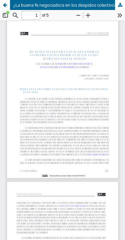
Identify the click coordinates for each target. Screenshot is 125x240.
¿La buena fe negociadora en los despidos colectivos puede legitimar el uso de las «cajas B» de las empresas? (69, 5)
